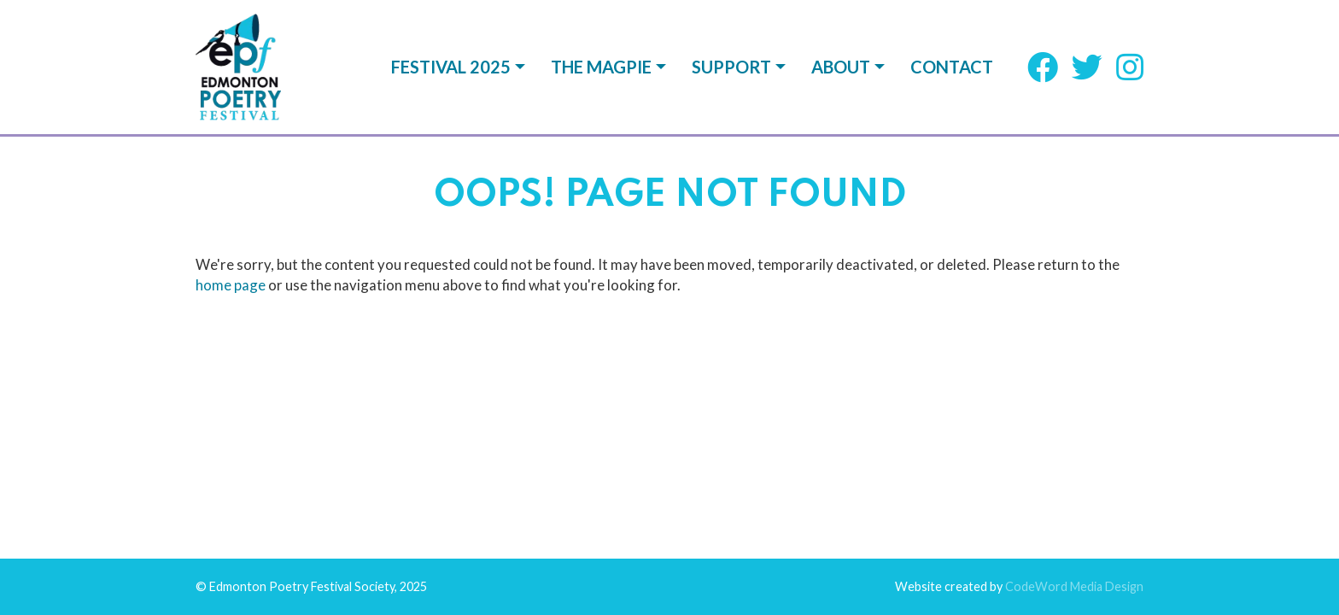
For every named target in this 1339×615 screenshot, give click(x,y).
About (840, 66)
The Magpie (601, 66)
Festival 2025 (451, 66)
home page (231, 151)
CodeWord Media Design (1074, 230)
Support (731, 66)
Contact (951, 66)
